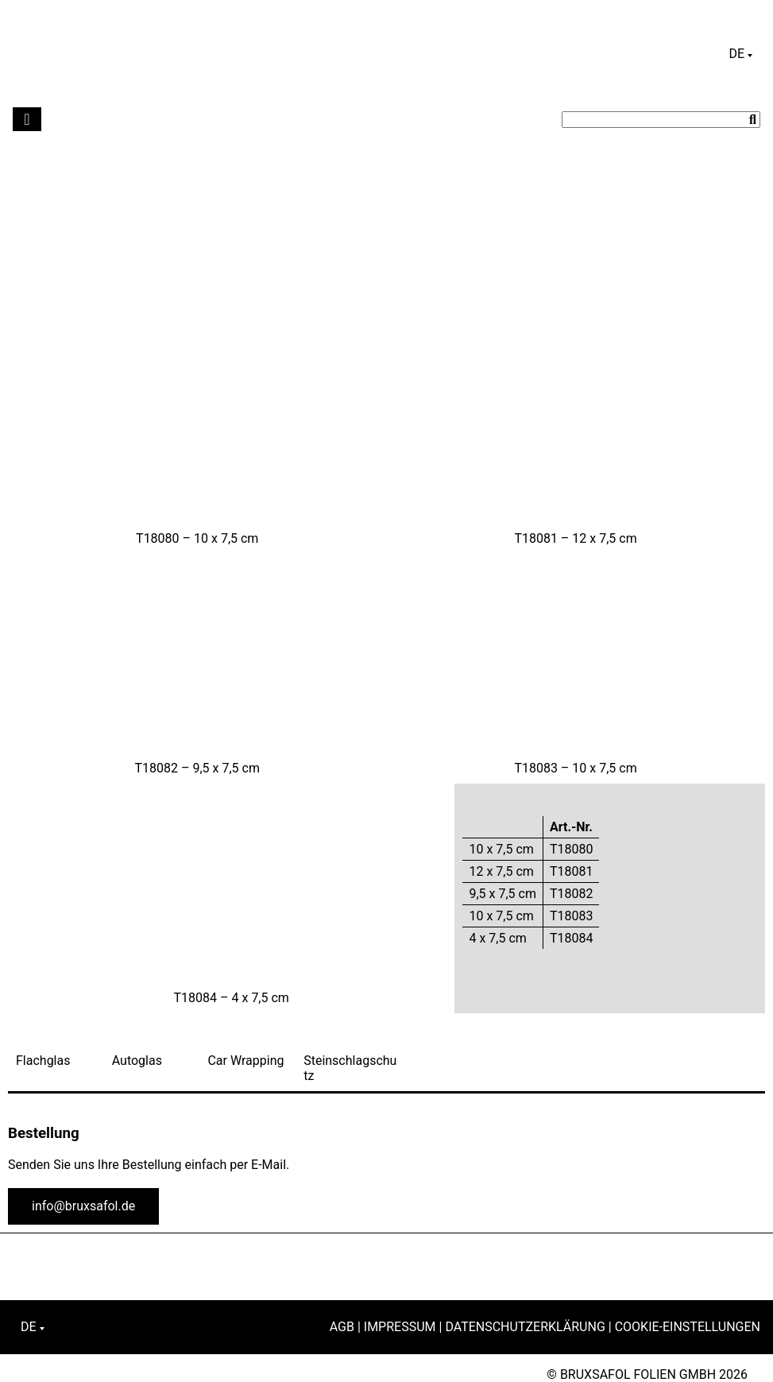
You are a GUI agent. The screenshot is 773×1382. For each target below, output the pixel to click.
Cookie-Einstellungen (687, 1326)
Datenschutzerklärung (525, 1326)
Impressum (400, 1326)
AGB (342, 1326)
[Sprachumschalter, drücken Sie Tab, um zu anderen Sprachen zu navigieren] (740, 54)
